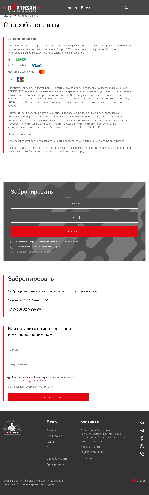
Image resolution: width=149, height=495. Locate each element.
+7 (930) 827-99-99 (24, 309)
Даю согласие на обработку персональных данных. (37, 242)
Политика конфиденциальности (29, 380)
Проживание (54, 436)
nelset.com (57, 480)
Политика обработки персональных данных (29, 484)
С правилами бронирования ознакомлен (33, 247)
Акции (50, 447)
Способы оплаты (57, 458)
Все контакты (89, 458)
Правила (59, 247)
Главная (8, 15)
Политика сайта (71, 242)
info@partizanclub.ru (92, 446)
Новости (52, 453)
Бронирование (55, 464)
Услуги (51, 441)
